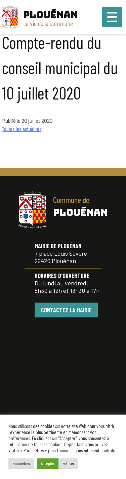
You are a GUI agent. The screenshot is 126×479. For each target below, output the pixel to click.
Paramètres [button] (21, 463)
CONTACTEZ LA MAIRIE (66, 310)
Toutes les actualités (22, 128)
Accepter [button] (47, 463)
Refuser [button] (68, 463)
